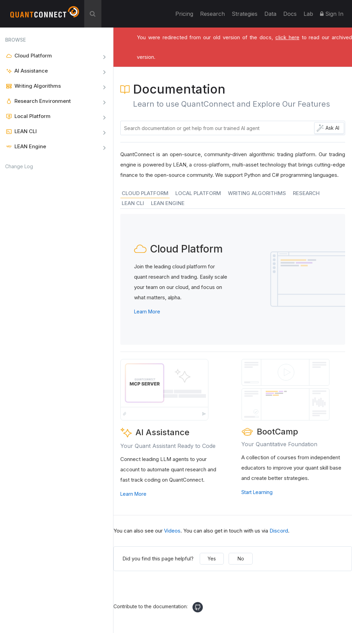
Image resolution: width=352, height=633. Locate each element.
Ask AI (332, 128)
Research (212, 13)
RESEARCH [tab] (306, 193)
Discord (279, 530)
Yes (212, 558)
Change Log (19, 166)
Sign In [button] (331, 13)
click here (287, 37)
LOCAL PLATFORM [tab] (198, 193)
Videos (172, 530)
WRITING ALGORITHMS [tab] (257, 193)
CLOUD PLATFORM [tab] (145, 193)
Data (270, 13)
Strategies (244, 13)
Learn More (147, 311)
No (241, 558)
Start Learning (257, 492)
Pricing (184, 13)
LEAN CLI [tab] (133, 203)
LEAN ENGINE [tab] (168, 203)
